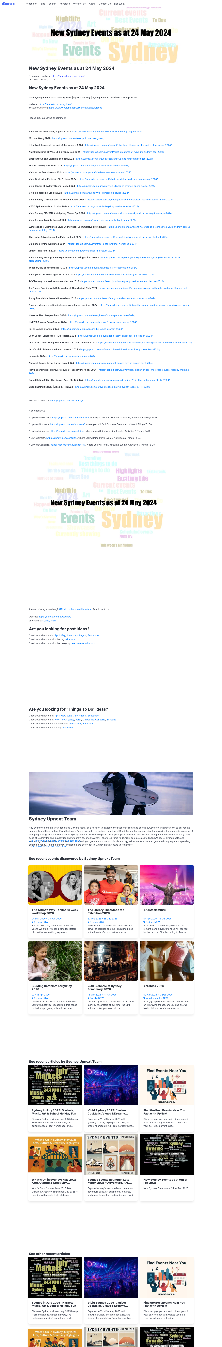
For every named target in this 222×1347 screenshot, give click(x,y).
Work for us (79, 3)
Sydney (70, 719)
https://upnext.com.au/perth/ (61, 437)
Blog (42, 3)
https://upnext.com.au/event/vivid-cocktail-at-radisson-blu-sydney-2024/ (118, 179)
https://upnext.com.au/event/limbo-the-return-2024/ (86, 250)
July (75, 635)
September (94, 635)
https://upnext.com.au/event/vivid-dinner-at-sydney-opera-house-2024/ (116, 186)
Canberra (100, 719)
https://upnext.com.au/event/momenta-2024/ (72, 356)
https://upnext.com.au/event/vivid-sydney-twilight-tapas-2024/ (102, 220)
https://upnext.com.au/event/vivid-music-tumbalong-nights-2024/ (107, 131)
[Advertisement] (12, 25)
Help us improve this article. (76, 609)
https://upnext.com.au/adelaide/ (67, 431)
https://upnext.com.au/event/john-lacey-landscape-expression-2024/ (115, 335)
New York (60, 719)
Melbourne (88, 719)
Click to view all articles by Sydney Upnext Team (55, 840)
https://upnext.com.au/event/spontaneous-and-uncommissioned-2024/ (114, 158)
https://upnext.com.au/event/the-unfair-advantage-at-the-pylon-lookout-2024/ (126, 237)
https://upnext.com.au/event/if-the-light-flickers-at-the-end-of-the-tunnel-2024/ (128, 145)
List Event (119, 3)
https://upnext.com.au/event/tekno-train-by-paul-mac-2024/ (96, 165)
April (57, 635)
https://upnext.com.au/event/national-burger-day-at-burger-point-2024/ (114, 363)
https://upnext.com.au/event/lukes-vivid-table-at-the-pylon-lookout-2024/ (120, 349)
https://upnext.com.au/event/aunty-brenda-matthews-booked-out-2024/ (117, 298)
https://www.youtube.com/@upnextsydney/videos (75, 107)
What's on (31, 3)
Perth (78, 719)
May (63, 635)
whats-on (70, 639)
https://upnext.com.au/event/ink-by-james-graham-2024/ (92, 329)
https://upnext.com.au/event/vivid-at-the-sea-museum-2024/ (98, 172)
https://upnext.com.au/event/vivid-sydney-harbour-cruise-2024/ (104, 206)
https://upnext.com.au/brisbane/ (67, 424)
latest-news (77, 643)
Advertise (65, 3)
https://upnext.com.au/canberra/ (68, 444)
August (82, 635)
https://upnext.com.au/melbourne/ (70, 417)
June (69, 635)
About (92, 3)
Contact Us (105, 3)
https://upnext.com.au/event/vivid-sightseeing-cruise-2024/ (96, 192)
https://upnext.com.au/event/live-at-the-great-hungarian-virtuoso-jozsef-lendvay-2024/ (145, 342)
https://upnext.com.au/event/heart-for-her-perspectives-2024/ (101, 315)
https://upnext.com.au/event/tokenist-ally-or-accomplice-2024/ (103, 267)
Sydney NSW (49, 620)
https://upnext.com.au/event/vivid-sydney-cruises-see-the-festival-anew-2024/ (130, 199)
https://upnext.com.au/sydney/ (68, 76)
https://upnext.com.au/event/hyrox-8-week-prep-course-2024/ (103, 322)
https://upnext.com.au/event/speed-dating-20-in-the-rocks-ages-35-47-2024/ (127, 380)
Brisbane (111, 719)
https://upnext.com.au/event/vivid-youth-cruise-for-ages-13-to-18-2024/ (115, 274)
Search (52, 3)
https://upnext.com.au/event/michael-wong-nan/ (78, 138)
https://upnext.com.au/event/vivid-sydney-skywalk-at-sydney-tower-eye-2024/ (129, 213)
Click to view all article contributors (47, 846)
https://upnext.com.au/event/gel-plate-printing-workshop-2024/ (102, 243)
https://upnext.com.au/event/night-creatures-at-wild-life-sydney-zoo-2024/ (123, 152)
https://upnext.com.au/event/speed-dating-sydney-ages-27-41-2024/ (112, 386)
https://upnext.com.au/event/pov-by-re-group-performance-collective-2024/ (122, 281)
